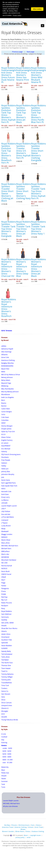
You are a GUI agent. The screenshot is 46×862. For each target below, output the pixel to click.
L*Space (4, 523)
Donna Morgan (6, 426)
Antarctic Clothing (21, 827)
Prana (3, 591)
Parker (3, 586)
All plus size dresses (10, 806)
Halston (4, 463)
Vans (3, 697)
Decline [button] (27, 9)
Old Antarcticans (23, 825)
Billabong (4, 386)
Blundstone (5, 394)
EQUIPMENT (5, 446)
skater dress (5, 634)
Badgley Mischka (7, 363)
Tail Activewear (6, 654)
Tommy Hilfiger (7, 677)
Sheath (3, 625)
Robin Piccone (6, 603)
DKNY (3, 423)
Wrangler (4, 711)
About (26, 835)
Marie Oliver (5, 540)
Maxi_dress (5, 543)
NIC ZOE (4, 563)
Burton (3, 406)
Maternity (5, 767)
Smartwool (5, 637)
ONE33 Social (6, 574)
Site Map (7, 825)
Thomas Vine (6, 665)
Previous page (17, 52)
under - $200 (7, 748)
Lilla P (3, 508)
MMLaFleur (5, 551)
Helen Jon (4, 469)
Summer (4, 781)
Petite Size (5, 773)
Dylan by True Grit (8, 431)
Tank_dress (5, 657)
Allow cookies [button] (37, 9)
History (38, 825)
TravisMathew (6, 683)
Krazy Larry (5, 497)
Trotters (4, 688)
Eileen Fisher (6, 437)
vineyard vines (6, 705)
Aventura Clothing (8, 360)
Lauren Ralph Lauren (9, 506)
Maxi (3, 770)
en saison (4, 443)
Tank (3, 784)
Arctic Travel (39, 827)
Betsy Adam (5, 380)
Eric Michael (5, 449)
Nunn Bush (5, 571)
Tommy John (6, 680)
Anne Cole (5, 357)
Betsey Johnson (7, 377)
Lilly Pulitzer (5, 511)
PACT (3, 580)
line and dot (5, 514)
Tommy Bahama (7, 674)
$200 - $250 (6, 751)
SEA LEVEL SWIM (7, 623)
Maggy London (6, 534)
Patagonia (5, 588)
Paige (3, 583)
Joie (2, 477)
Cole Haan (5, 417)
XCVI (3, 714)
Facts (32, 825)
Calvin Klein (5, 409)
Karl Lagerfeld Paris (8, 483)
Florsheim (5, 457)
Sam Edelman (6, 614)
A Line (3, 734)
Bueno (3, 403)
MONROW (5, 557)
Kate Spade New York (9, 486)
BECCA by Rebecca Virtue (10, 374)
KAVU (3, 489)
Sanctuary (5, 617)
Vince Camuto (6, 703)
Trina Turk (5, 685)
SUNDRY (4, 648)
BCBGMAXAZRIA (7, 366)
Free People (5, 460)
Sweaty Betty (6, 651)
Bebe (3, 372)
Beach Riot (5, 369)
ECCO (3, 434)
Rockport (4, 605)
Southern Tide (6, 640)
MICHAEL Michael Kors (9, 546)
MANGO (4, 537)
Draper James (6, 429)
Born (3, 400)
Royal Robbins (6, 611)
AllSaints (4, 354)
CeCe (3, 414)
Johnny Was (5, 471)
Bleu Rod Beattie (7, 389)
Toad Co (4, 671)
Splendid (4, 643)
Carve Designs (6, 412)
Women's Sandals (8, 831)
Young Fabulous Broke (9, 720)
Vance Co (4, 691)
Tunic (3, 787)
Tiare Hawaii (5, 668)
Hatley (3, 466)
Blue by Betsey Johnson (10, 392)
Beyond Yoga (6, 383)
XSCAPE (4, 717)
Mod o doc (5, 554)
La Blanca (4, 500)
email (28, 837)
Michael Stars (6, 548)
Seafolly (4, 620)
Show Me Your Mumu (9, 628)
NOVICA (4, 568)
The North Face (7, 663)
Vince (3, 700)
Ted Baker (5, 660)
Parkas (28, 831)
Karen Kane (5, 480)
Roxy (3, 608)
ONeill (3, 577)
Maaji (3, 528)
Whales (23, 829)
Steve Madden (6, 645)
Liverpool (4, 520)
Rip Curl (4, 600)
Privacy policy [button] (17, 15)
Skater (3, 778)
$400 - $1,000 (7, 760)
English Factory (6, 440)
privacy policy (20, 837)
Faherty (4, 451)
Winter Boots (19, 831)
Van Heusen (5, 694)
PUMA (3, 594)
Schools (30, 827)
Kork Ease (5, 494)
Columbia (4, 420)
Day (2, 740)
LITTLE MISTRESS (7, 517)
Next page (30, 52)
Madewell (4, 531)
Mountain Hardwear (8, 560)
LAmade (4, 503)
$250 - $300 (6, 754)
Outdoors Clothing (38, 831)
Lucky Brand (5, 526)
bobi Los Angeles (7, 397)
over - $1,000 (7, 762)
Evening (4, 742)
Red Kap (4, 597)
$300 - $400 (6, 757)
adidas (3, 346)
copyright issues (35, 835)
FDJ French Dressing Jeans (10, 454)
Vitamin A (4, 708)
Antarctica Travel (7, 827)
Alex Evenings (6, 352)
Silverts (4, 631)
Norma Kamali (6, 566)
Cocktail (4, 737)
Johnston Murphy (7, 474)
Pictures (14, 825)
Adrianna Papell (7, 349)
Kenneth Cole (6, 491)
